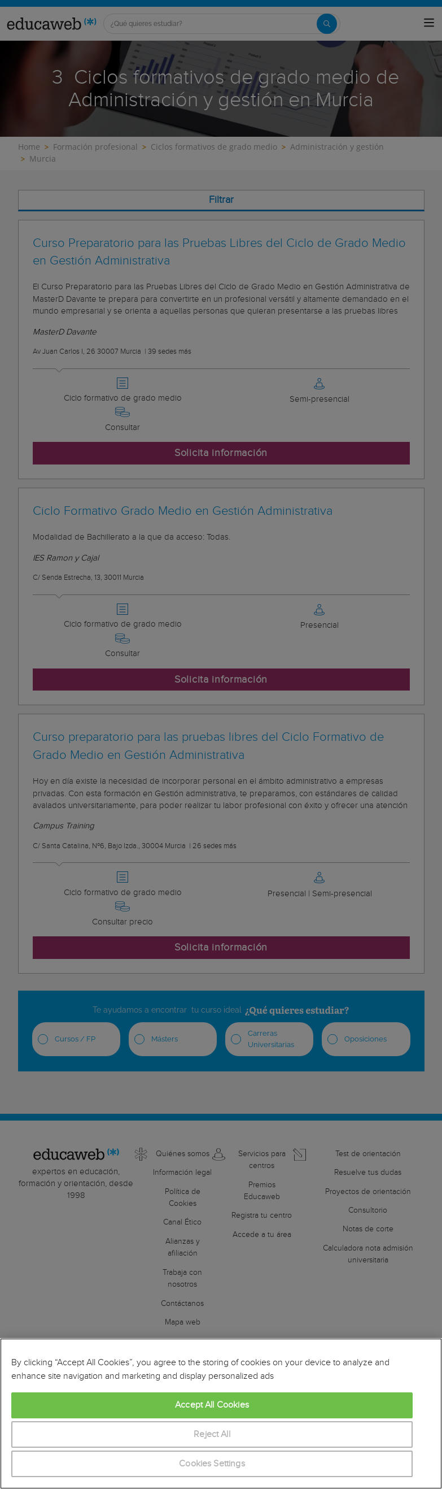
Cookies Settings (212, 1463)
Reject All (212, 1434)
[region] (221, 1413)
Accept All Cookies (212, 1405)
